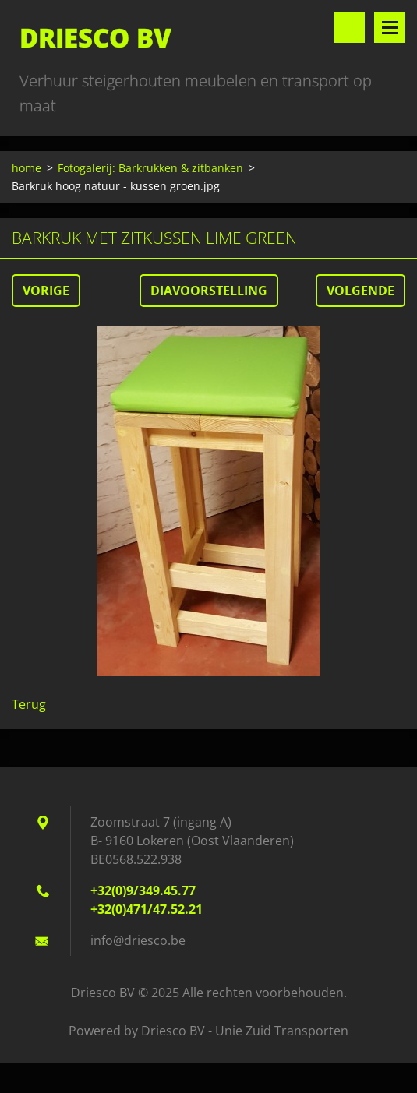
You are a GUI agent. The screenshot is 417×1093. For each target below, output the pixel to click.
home (26, 167)
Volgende (360, 290)
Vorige (46, 290)
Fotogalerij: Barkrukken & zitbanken (150, 167)
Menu (389, 27)
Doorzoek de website (349, 27)
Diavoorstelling (208, 290)
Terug (29, 704)
